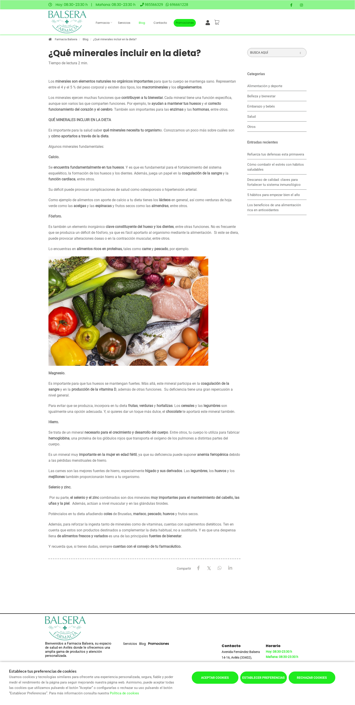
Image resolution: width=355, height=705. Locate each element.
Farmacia (103, 23)
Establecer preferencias (263, 677)
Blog (142, 23)
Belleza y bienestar (261, 96)
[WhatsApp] (220, 568)
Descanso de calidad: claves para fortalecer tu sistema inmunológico (274, 182)
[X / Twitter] (209, 568)
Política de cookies (124, 693)
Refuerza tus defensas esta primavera (275, 154)
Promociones (185, 23)
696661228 (179, 4)
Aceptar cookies (215, 677)
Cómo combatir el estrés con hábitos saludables (275, 167)
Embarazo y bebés (261, 106)
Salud (251, 117)
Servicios (124, 23)
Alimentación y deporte (264, 86)
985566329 (154, 4)
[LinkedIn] (230, 568)
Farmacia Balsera (66, 39)
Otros (251, 127)
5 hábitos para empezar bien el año (273, 195)
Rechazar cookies (312, 677)
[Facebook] (198, 568)
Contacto (160, 23)
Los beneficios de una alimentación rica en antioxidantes (274, 207)
